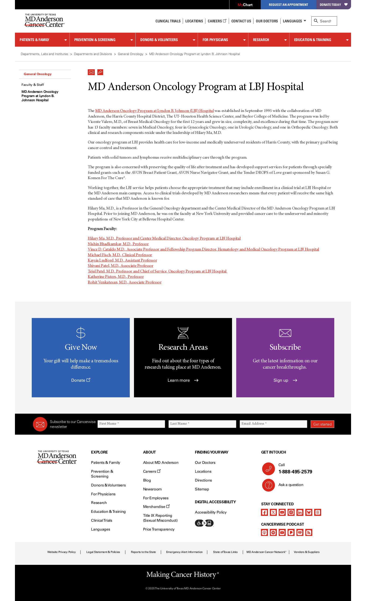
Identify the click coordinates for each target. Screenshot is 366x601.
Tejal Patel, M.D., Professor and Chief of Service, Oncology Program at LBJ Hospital (157, 271)
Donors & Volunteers (159, 39)
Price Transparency (159, 529)
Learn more (183, 380)
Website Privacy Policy (61, 552)
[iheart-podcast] (300, 532)
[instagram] (291, 512)
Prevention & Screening (95, 39)
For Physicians (215, 39)
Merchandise (156, 506)
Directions (203, 480)
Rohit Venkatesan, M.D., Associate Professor (125, 282)
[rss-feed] (308, 532)
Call (304, 469)
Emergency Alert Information (184, 552)
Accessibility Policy (211, 512)
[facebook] (264, 512)
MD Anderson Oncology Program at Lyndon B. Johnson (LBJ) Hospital (154, 111)
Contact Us (241, 21)
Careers (217, 21)
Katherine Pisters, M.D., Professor (116, 277)
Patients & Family (34, 39)
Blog (147, 480)
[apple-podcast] (264, 532)
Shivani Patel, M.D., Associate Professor (120, 266)
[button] (91, 71)
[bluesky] (308, 512)
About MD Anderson (161, 462)
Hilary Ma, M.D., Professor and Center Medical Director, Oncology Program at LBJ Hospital (164, 239)
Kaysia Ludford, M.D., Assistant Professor (122, 261)
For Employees (156, 498)
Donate (80, 380)
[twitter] (273, 512)
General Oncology (38, 74)
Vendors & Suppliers (307, 552)
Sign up (285, 380)
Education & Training (312, 39)
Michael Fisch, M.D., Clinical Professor (120, 255)
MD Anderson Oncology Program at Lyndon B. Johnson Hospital (39, 96)
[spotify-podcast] (273, 532)
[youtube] (282, 512)
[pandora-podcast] (291, 532)
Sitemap (202, 489)
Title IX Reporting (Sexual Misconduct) (160, 518)
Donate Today (334, 5)
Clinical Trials (167, 21)
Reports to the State (143, 552)
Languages (292, 21)
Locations (203, 471)
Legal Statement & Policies (103, 552)
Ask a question (288, 486)
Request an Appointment (288, 5)
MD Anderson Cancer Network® (266, 552)
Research (261, 39)
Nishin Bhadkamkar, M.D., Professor (118, 244)
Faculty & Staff (32, 85)
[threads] (317, 512)
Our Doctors (267, 21)
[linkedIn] (300, 512)
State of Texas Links (225, 552)
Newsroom (152, 489)
